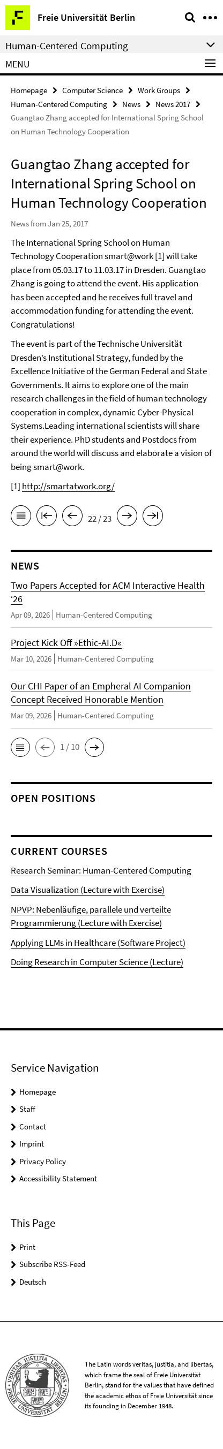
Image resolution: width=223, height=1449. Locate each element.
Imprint (31, 1144)
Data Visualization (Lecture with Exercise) (88, 890)
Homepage (29, 90)
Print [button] (27, 1247)
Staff (27, 1109)
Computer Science (92, 90)
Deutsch (32, 1282)
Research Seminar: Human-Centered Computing (101, 870)
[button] (20, 747)
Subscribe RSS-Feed (52, 1264)
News (131, 104)
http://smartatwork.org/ (68, 486)
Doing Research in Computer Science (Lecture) (97, 962)
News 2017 (172, 104)
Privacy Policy (42, 1161)
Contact (32, 1126)
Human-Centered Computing (59, 104)
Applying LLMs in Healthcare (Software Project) (98, 943)
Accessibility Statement (58, 1178)
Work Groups (159, 90)
